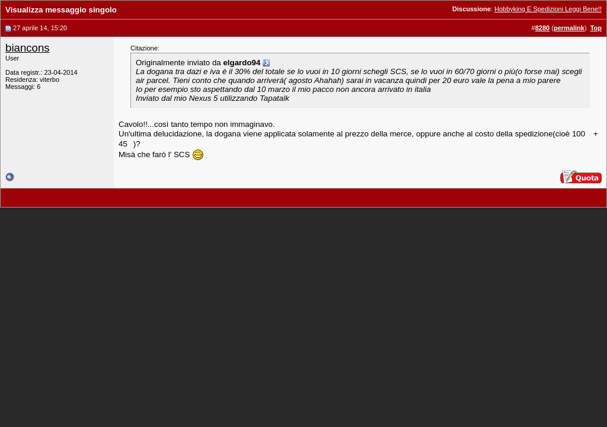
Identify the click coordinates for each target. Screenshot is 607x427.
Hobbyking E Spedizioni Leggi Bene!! (548, 8)
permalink (569, 27)
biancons (27, 48)
